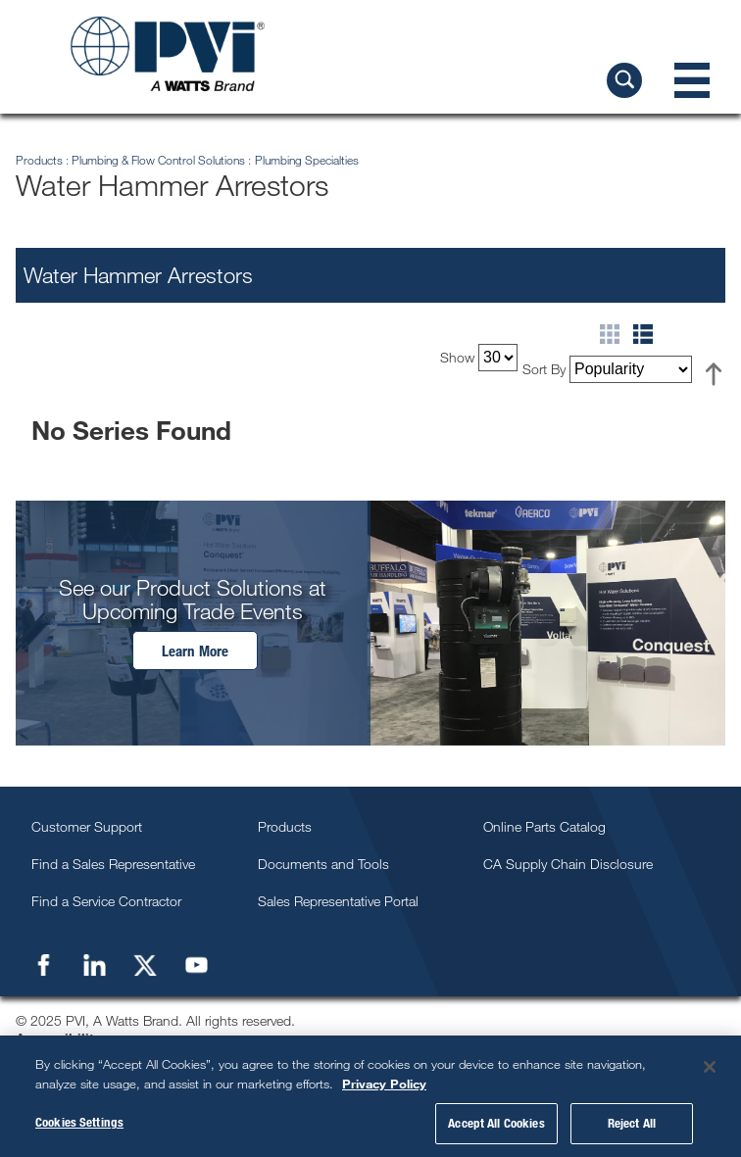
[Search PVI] (624, 80)
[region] (370, 1096)
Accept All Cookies (496, 1123)
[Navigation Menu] (692, 80)
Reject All (632, 1123)
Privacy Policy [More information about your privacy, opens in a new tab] (384, 1083)
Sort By (544, 369)
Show (457, 357)
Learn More (195, 650)
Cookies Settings (79, 1122)
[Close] (709, 1066)
